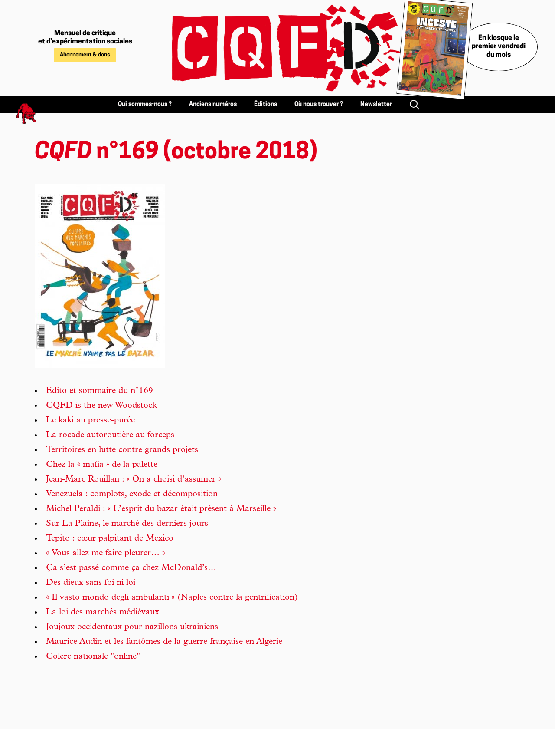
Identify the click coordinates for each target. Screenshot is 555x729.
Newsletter (376, 104)
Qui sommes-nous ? (145, 104)
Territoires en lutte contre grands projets (122, 450)
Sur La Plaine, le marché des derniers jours (127, 524)
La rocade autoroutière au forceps (110, 435)
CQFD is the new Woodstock (101, 406)
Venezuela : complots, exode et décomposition (132, 494)
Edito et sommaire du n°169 (99, 391)
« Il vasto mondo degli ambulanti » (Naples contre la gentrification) (172, 598)
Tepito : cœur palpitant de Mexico (109, 538)
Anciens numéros (213, 104)
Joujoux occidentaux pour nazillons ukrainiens (132, 627)
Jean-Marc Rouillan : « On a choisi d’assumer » (133, 479)
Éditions (265, 104)
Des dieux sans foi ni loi (90, 583)
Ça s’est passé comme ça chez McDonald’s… (131, 568)
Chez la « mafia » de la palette (101, 465)
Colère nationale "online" (93, 657)
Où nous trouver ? (318, 104)
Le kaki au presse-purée (90, 420)
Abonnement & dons (85, 55)
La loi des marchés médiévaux (102, 612)
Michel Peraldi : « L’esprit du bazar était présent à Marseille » (161, 509)
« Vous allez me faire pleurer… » (105, 553)
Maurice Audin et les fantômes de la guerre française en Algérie (164, 642)
